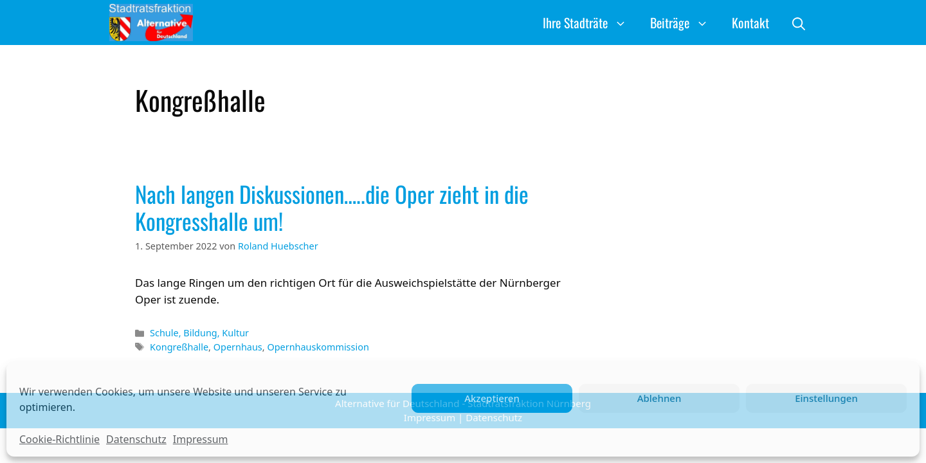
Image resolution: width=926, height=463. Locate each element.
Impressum (200, 439)
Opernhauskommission (317, 347)
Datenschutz (136, 439)
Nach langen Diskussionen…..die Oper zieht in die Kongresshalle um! (332, 207)
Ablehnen (659, 398)
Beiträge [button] (685, 22)
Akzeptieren (492, 398)
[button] (799, 22)
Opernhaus (237, 347)
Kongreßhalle (179, 347)
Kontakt (750, 22)
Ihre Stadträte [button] (591, 22)
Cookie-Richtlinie (59, 439)
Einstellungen (826, 398)
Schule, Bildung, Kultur (199, 333)
